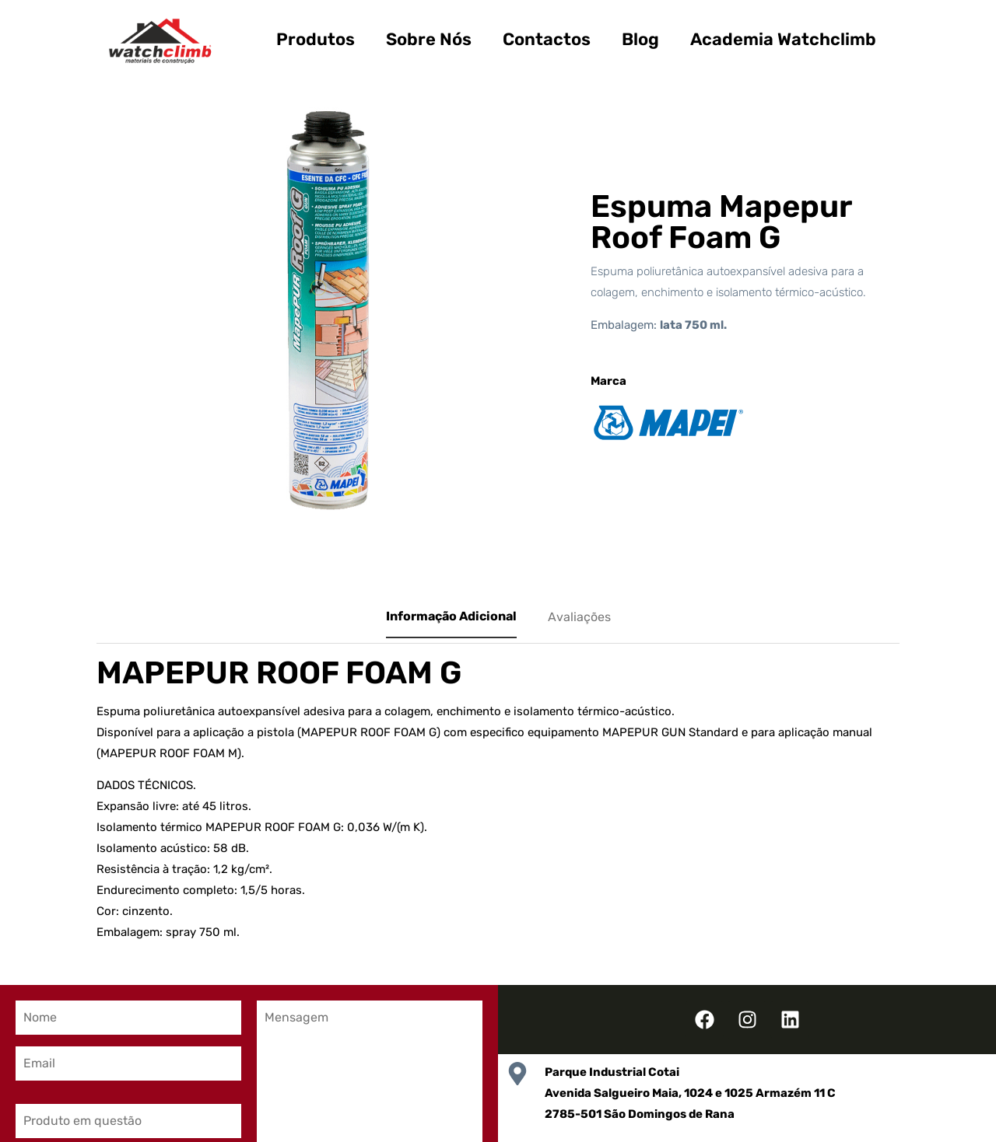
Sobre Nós (429, 39)
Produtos (315, 39)
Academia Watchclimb (783, 39)
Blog (640, 39)
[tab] (451, 617)
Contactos (547, 39)
